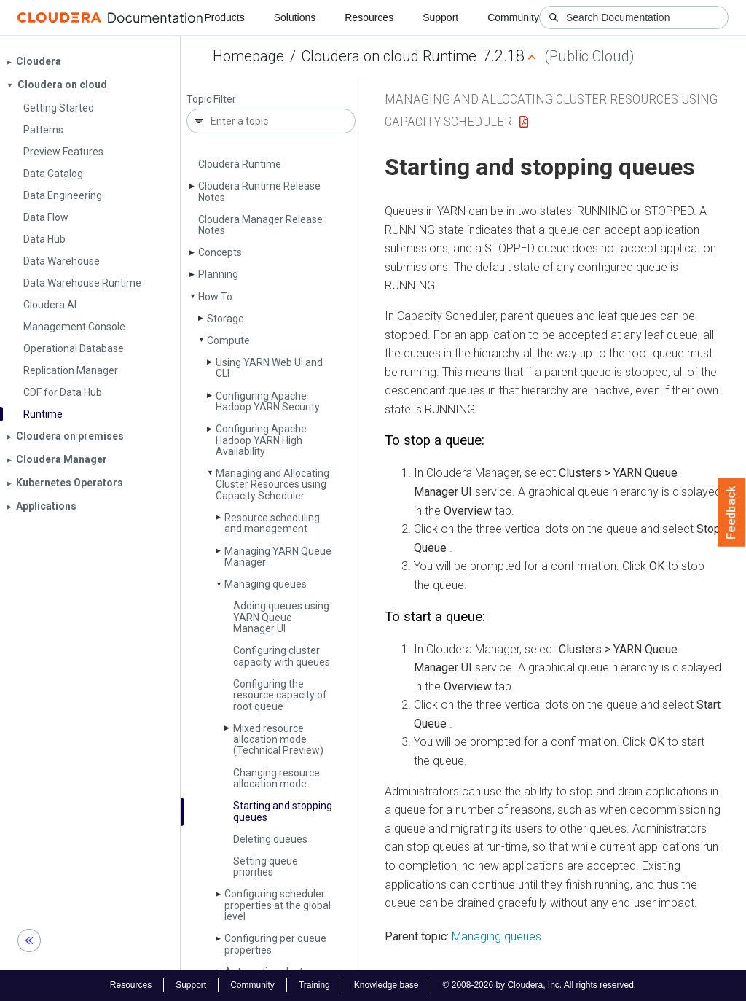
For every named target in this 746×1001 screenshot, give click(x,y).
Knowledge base (386, 985)
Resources (369, 17)
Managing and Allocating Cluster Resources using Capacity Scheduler (272, 484)
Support (440, 17)
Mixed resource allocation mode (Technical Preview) (278, 739)
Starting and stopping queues (282, 811)
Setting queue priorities (265, 866)
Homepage (248, 56)
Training (314, 985)
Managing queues (265, 584)
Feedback (732, 513)
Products (224, 17)
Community (513, 17)
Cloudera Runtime (239, 164)
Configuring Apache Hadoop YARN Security (268, 401)
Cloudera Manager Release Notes (260, 225)
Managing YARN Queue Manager (277, 556)
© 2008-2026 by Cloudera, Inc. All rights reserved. (540, 985)
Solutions (295, 17)
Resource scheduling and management (272, 523)
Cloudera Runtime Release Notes (259, 191)
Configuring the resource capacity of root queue (280, 695)
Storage (225, 318)
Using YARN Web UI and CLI (269, 368)
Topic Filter (211, 99)
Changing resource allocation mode (276, 778)
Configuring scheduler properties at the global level (277, 905)
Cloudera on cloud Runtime (389, 56)
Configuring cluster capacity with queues (281, 655)
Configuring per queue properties (275, 943)
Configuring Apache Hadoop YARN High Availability (261, 440)
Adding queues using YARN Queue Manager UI (281, 617)
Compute (228, 340)
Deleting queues (270, 839)
